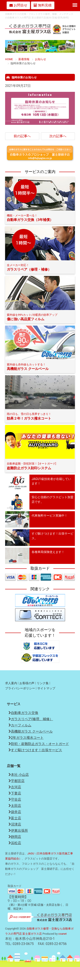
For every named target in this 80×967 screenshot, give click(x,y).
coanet (62, 933)
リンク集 (43, 683)
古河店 (16, 787)
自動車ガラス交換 (24, 713)
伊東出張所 (19, 830)
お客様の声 (26, 683)
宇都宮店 (18, 781)
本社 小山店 (20, 775)
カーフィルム (21, 725)
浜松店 (16, 843)
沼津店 (16, 824)
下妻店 (16, 793)
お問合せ (18, 5)
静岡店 (16, 837)
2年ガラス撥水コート (27, 738)
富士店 (16, 818)
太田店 (16, 806)
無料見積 (43, 5)
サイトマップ (46, 688)
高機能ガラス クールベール (32, 731)
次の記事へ (57, 136)
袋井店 (16, 812)
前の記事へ (22, 136)
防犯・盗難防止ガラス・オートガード (40, 744)
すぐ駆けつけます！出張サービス (36, 750)
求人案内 (11, 683)
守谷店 (16, 799)
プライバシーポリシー (20, 688)
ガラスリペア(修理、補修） (32, 719)
